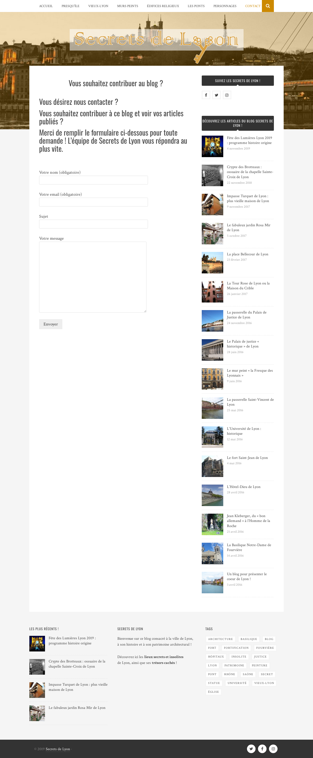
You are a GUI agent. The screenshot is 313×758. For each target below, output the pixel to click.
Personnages (224, 6)
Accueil (46, 6)
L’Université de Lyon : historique (244, 431)
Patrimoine (234, 665)
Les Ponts (196, 6)
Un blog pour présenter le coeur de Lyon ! (247, 577)
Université (237, 683)
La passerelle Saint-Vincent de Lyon (250, 402)
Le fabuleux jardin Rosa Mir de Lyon (248, 228)
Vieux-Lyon (98, 6)
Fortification (236, 648)
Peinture (260, 665)
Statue (214, 683)
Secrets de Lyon (58, 749)
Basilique (249, 639)
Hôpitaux (216, 657)
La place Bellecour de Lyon (247, 254)
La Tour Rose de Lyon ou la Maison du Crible (248, 286)
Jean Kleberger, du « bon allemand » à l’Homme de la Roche (248, 521)
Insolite (239, 657)
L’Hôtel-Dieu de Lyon (243, 486)
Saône (248, 674)
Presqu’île (70, 6)
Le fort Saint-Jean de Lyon (247, 457)
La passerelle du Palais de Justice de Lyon (247, 315)
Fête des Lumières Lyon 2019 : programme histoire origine (249, 140)
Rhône (229, 674)
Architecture (220, 639)
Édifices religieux (163, 6)
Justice (260, 657)
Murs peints (127, 6)
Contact (253, 6)
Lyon (212, 665)
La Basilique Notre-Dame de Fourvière (249, 547)
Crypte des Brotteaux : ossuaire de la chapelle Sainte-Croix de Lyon (250, 172)
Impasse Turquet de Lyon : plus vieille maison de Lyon (248, 199)
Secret (267, 674)
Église (213, 692)
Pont (212, 674)
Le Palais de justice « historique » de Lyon (243, 344)
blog (269, 639)
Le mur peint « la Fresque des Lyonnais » (250, 373)
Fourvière (265, 648)
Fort (212, 648)
